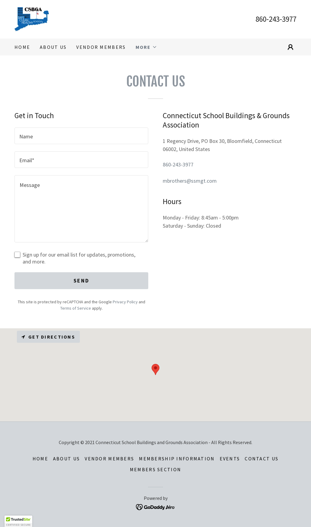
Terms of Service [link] (75, 308)
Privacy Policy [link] (125, 302)
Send (81, 280)
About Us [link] (53, 47)
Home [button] (40, 459)
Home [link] (22, 47)
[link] (31, 18)
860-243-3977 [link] (276, 19)
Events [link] (230, 459)
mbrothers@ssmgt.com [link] (190, 180)
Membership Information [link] (177, 459)
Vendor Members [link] (101, 47)
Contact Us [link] (261, 459)
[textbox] (81, 136)
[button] (146, 47)
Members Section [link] (155, 469)
